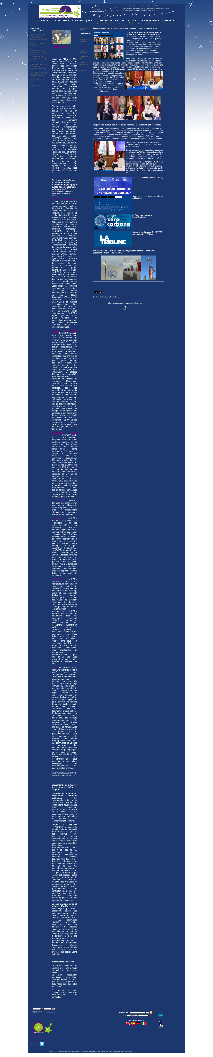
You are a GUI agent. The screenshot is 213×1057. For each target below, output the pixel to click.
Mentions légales (128, 1051)
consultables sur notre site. (66, 775)
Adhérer (96, 6)
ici (52, 173)
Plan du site (121, 1051)
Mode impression (114, 1051)
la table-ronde (148, 178)
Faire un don (96, 8)
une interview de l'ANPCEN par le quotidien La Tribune (147, 233)
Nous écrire (96, 10)
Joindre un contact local (96, 12)
